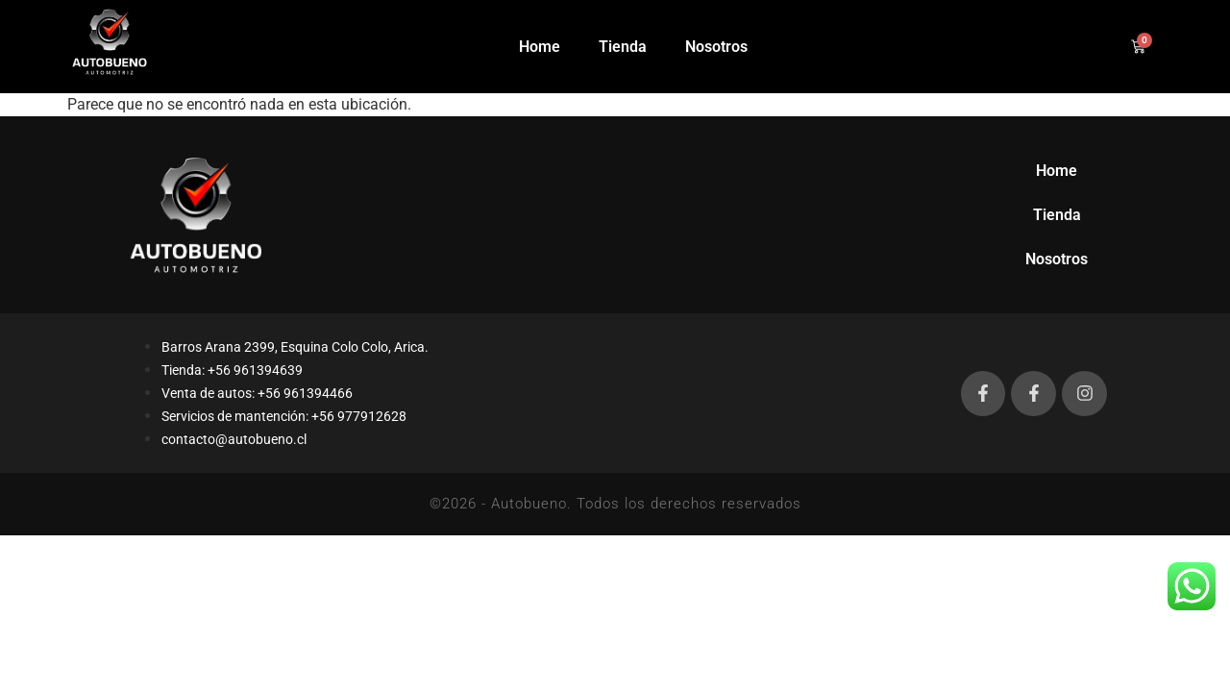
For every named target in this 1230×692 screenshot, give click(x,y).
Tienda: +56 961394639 (232, 370)
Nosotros (716, 46)
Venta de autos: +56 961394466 (257, 393)
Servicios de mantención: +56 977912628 (283, 416)
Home (539, 46)
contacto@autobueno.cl (234, 439)
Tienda (623, 46)
